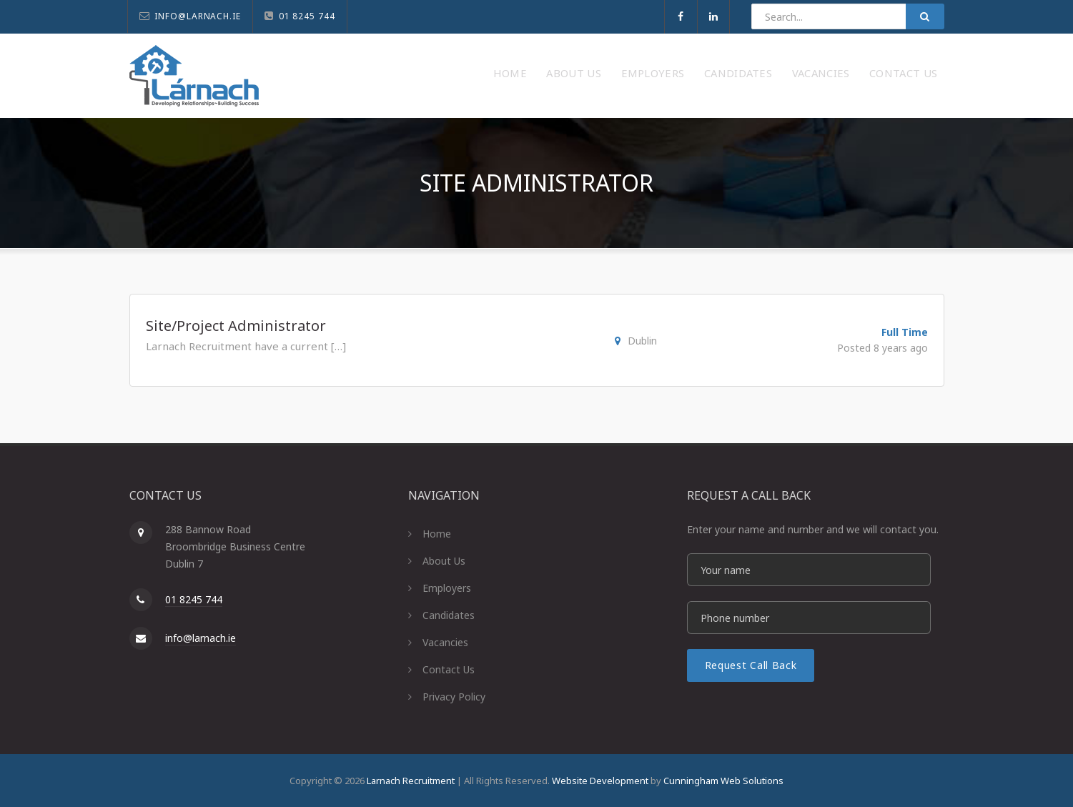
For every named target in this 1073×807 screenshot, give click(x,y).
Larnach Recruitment (411, 780)
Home (451, 73)
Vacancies (804, 73)
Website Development (600, 780)
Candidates (709, 73)
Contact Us (898, 73)
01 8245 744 (193, 599)
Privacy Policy (453, 696)
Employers (612, 73)
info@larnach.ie (200, 638)
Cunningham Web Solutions (723, 780)
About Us (523, 73)
